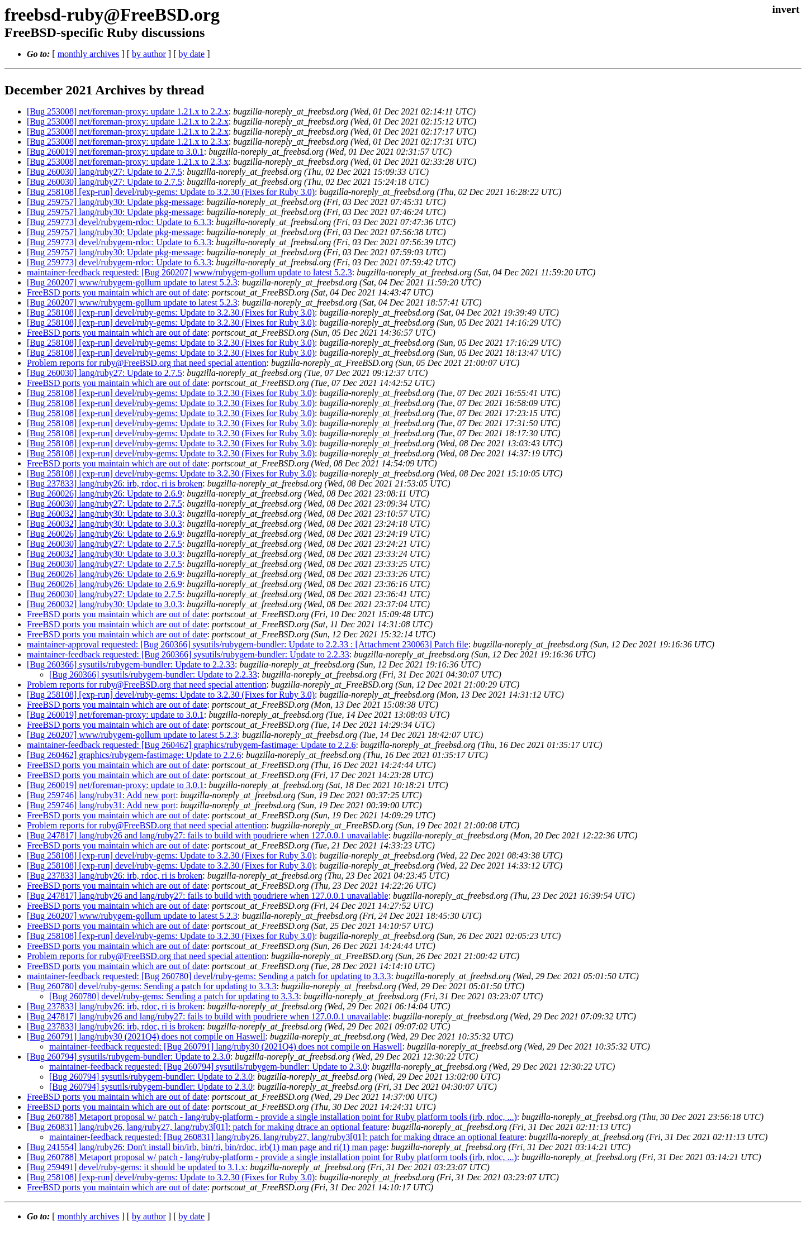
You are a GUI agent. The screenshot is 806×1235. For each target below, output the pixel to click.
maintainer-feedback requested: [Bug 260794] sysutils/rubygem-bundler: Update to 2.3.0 (208, 1066)
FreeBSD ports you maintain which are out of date (117, 292)
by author (149, 54)
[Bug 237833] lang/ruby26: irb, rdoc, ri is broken (114, 483)
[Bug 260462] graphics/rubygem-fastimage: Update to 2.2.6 (134, 755)
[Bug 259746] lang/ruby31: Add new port (101, 795)
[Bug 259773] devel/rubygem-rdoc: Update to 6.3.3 (119, 222)
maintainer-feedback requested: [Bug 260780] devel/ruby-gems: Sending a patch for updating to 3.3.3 (209, 976)
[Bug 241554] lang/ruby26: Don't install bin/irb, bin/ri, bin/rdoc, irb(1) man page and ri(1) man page (206, 1147)
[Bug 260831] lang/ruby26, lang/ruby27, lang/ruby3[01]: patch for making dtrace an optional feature (207, 1127)
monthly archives (89, 54)
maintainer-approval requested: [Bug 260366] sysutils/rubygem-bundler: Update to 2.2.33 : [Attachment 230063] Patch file (247, 644)
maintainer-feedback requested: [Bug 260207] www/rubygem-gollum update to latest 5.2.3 (189, 272)
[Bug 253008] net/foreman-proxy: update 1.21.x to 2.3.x (128, 141)
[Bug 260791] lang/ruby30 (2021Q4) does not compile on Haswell (146, 1036)
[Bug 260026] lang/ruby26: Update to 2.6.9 (104, 493)
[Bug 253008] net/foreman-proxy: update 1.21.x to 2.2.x (128, 111)
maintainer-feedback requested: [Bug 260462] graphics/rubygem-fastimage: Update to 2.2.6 (191, 745)
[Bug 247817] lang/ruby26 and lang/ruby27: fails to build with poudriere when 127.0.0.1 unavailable (207, 835)
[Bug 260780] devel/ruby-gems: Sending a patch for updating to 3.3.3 (152, 986)
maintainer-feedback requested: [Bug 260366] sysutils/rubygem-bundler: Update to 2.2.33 (188, 654)
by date (191, 54)
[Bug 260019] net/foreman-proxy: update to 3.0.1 (115, 151)
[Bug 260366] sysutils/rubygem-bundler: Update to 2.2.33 (131, 664)
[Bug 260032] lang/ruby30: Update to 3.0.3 (104, 513)
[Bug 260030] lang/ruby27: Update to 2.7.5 (104, 172)
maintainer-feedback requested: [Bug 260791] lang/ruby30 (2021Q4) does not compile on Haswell (225, 1046)
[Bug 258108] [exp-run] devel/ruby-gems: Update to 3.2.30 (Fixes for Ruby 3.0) (171, 192)
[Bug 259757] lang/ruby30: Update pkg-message (114, 202)
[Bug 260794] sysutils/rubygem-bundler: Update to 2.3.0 (128, 1056)
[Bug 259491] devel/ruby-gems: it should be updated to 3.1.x (136, 1167)
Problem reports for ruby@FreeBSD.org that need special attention (147, 363)
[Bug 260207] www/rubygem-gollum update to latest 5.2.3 (132, 282)
